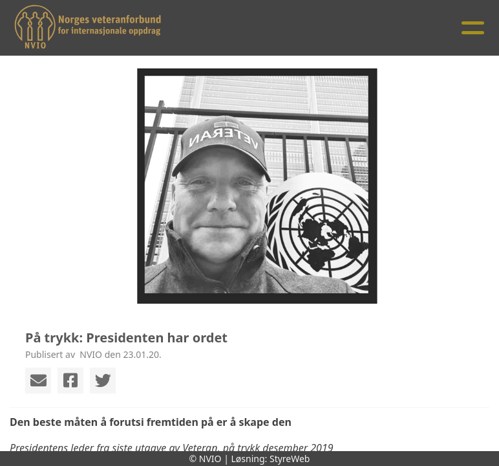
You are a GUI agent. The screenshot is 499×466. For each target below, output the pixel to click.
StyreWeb (290, 458)
